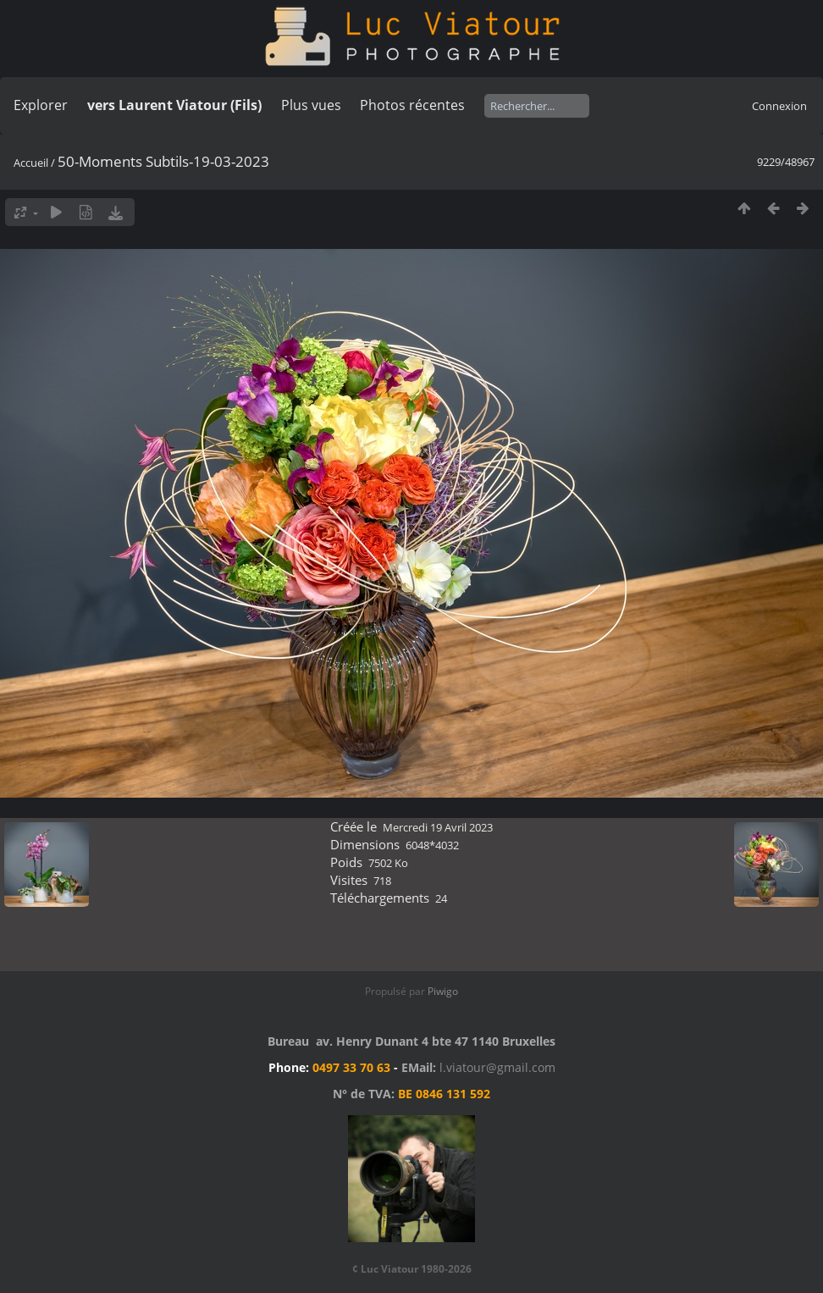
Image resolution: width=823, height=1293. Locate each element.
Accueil (31, 162)
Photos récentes (412, 105)
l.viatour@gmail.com (497, 1067)
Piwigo (443, 991)
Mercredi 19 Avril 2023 (438, 827)
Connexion (779, 105)
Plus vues (311, 105)
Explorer (41, 105)
